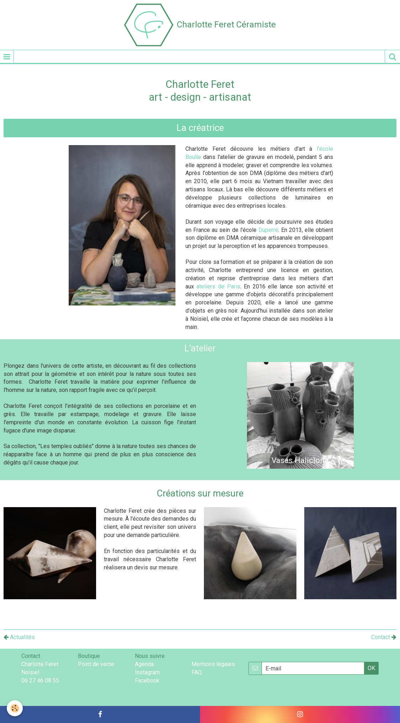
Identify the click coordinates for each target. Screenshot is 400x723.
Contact (380, 637)
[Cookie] (15, 708)
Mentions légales (213, 664)
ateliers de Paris (218, 286)
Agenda (144, 664)
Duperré (268, 230)
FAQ (196, 672)
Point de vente (96, 664)
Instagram (147, 672)
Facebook (147, 680)
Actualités (19, 637)
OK (371, 668)
